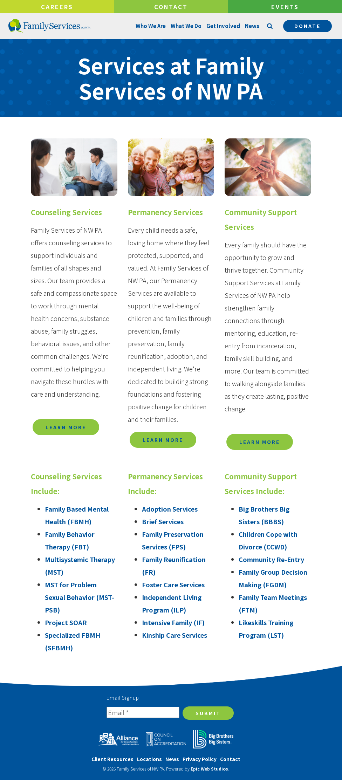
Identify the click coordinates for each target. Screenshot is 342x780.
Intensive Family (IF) (173, 622)
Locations (149, 758)
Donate (307, 25)
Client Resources (112, 758)
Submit (208, 713)
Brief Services (163, 521)
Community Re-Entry (271, 559)
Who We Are (150, 25)
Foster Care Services (173, 584)
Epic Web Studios (209, 769)
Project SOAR (66, 622)
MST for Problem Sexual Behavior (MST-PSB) (79, 597)
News (252, 25)
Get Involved (223, 25)
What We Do (185, 25)
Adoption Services (170, 508)
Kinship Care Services (174, 634)
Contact (171, 6)
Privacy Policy (200, 758)
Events (285, 6)
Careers (57, 6)
